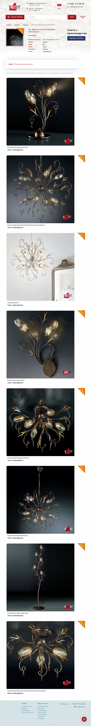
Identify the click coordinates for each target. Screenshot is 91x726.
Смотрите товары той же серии (24, 64)
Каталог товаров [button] (16, 17)
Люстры (25, 25)
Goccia (45, 46)
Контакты (41, 718)
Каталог (17, 25)
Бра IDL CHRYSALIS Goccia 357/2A (15, 380)
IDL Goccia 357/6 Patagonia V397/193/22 (17, 535)
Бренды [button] (82, 16)
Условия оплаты (27, 706)
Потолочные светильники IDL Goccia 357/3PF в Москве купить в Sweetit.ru (26, 690)
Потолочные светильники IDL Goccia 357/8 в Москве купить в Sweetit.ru (26, 225)
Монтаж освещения (28, 712)
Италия (45, 42)
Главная (8, 25)
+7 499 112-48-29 (75, 4)
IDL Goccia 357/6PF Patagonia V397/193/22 (18, 458)
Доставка (24, 708)
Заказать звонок (76, 6)
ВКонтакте (65, 704)
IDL (44, 44)
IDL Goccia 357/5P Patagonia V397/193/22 (17, 613)
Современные (47, 51)
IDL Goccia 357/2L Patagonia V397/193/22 (17, 147)
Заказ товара (26, 710)
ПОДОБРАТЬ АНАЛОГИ (76, 38)
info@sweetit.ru (80, 707)
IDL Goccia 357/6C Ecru (13, 302)
